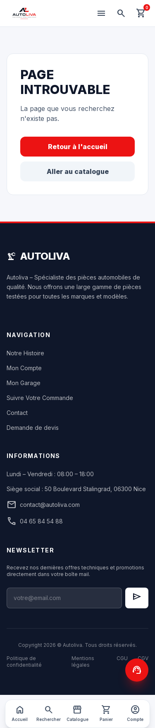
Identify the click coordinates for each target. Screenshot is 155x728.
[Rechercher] (121, 13)
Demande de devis (33, 427)
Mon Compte (24, 367)
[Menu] (101, 13)
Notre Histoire (25, 353)
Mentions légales (83, 661)
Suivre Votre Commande (40, 397)
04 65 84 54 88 (35, 521)
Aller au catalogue (78, 171)
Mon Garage (24, 382)
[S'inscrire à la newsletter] (136, 598)
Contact (17, 412)
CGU (122, 658)
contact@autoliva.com (43, 505)
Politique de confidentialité (24, 661)
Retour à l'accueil (77, 146)
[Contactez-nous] (136, 670)
